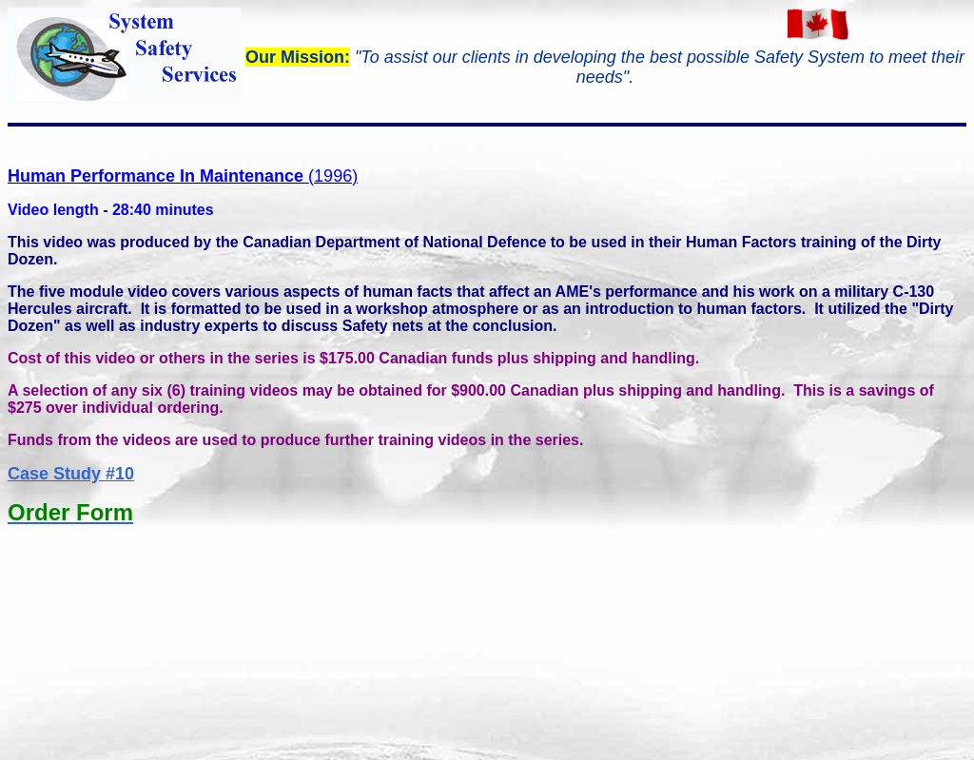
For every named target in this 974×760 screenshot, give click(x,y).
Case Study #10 (71, 473)
